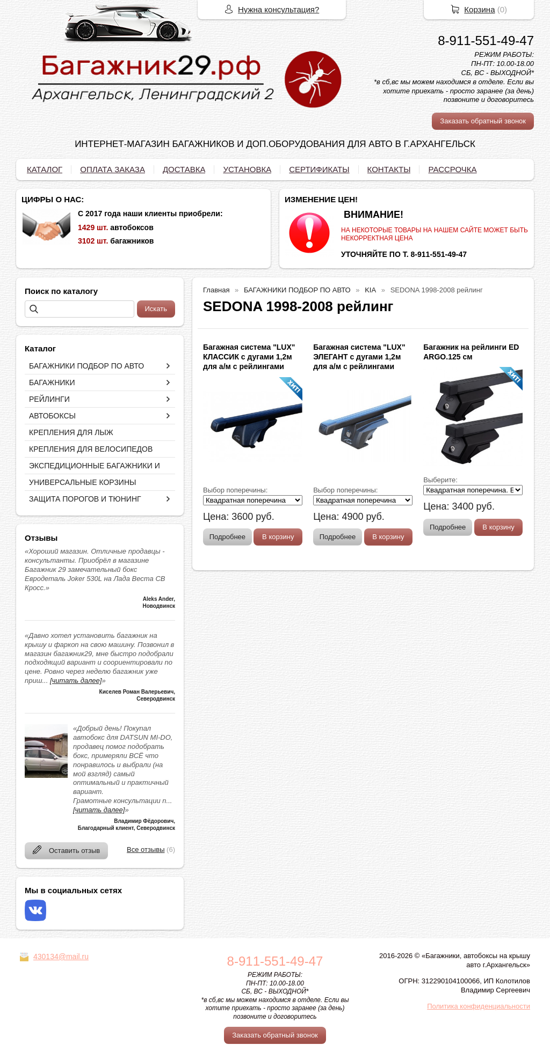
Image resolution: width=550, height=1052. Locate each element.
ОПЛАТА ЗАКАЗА (112, 169)
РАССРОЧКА (452, 169)
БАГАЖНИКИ (52, 382)
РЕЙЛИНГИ (49, 399)
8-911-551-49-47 (486, 40)
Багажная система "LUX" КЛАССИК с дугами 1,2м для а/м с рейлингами (249, 357)
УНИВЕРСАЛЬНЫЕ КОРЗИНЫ (82, 482)
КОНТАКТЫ (389, 169)
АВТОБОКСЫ (52, 415)
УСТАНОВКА (247, 169)
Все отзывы (145, 849)
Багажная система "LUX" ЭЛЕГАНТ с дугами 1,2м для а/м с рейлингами (359, 357)
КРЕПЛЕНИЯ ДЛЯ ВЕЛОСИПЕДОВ (91, 449)
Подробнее (227, 537)
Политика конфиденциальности (478, 1006)
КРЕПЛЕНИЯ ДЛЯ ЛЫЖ (71, 432)
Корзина (479, 9)
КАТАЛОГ (44, 169)
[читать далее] (76, 680)
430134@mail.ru (61, 956)
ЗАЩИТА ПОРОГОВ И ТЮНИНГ (85, 499)
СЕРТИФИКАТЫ (319, 169)
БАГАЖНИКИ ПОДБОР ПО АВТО (86, 366)
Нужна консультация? (278, 9)
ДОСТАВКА (184, 169)
